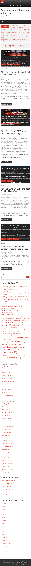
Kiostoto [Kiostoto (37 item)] (16, 327)
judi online (3, 64)
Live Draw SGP (26, 83)
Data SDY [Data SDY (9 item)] (10, 320)
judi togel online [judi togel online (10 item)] (5, 328)
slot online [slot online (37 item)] (19, 342)
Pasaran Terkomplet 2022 (7, 389)
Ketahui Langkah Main (6, 463)
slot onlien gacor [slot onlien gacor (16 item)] (7, 342)
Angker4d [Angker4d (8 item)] (12, 308)
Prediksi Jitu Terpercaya (7, 489)
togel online (24, 92)
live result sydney (4, 85)
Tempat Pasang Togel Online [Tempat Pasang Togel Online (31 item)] (13, 347)
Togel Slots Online (5, 384)
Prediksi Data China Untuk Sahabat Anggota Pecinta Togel (15, 247)
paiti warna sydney (21, 200)
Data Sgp (23, 80)
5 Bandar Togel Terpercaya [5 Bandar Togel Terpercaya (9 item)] (7, 306)
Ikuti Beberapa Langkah (7, 426)
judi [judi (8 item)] (21, 322)
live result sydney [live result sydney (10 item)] (15, 331)
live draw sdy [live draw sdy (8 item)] (13, 330)
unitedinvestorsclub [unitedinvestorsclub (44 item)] (11, 357)
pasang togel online (6, 543)
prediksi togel (12, 92)
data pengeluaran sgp (11, 80)
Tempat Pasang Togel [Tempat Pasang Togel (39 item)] (11, 344)
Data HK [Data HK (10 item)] (4, 320)
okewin (3, 551)
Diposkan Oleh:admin (6, 77)
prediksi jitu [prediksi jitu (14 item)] (24, 337)
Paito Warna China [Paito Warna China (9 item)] (17, 333)
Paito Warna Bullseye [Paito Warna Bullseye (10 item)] (6, 333)
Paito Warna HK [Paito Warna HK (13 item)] (6, 335)
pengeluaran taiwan (8, 90)
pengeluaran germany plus (14, 89)
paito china (10, 85)
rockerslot (4, 546)
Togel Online (9, 64)
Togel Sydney (17, 64)
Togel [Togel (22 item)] (4, 349)
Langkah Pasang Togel (7, 469)
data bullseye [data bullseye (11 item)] (5, 318)
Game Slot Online (5, 415)
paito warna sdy (8, 87)
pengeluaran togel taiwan (17, 90)
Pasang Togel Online (6, 423)
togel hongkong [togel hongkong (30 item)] (15, 349)
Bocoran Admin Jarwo (7, 395)
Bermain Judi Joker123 (7, 446)
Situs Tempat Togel (6, 404)
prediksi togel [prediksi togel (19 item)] (6, 340)
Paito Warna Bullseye (5, 86)
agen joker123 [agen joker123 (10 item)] (18, 306)
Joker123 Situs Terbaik (7, 441)
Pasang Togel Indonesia (7, 455)
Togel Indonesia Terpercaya (8, 458)
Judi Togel (18, 82)
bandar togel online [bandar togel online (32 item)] (10, 314)
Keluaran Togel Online (6, 486)
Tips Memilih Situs (5, 435)
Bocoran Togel (5, 495)
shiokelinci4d (4, 540)
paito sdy (22, 85)
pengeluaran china (4, 89)
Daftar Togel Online (6, 429)
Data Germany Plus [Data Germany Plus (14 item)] (22, 318)
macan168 (4, 537)
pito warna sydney (7, 149)
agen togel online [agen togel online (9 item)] (5, 308)
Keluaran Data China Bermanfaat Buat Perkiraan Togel (15, 190)
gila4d (2, 523)
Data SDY (18, 80)
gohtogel (3, 534)
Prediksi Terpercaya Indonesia (8, 480)
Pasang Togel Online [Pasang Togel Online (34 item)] (10, 337)
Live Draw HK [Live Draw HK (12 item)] (5, 330)
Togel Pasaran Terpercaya (7, 381)
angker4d (3, 506)
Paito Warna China (13, 86)
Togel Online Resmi (6, 386)
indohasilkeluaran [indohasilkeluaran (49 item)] (10, 322)
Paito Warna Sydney (23, 87)
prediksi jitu (6, 92)
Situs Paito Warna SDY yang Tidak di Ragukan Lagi (13, 132)
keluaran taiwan (20, 83)
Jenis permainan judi (6, 418)
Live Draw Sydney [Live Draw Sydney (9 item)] (5, 331)
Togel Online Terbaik (6, 452)
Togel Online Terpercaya (7, 375)
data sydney (7, 82)
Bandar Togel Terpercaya (7, 369)
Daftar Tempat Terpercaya (7, 412)
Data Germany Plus (22, 79)
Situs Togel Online (5, 372)
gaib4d (3, 517)
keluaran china (4, 83)
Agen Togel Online (5, 367)
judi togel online (24, 82)
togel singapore (9, 151)
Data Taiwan (12, 82)
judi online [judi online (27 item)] (6, 325)
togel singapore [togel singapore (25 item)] (8, 355)
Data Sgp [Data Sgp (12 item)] (17, 320)
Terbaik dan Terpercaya (7, 438)
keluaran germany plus (11, 83)
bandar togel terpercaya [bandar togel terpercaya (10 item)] (7, 317)
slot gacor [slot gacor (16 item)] (16, 340)
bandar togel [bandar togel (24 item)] (7, 312)
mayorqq (3, 520)
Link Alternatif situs (6, 432)
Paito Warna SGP (15, 87)
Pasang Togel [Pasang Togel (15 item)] (17, 335)
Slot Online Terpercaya (6, 378)
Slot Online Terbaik (5, 392)
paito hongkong (16, 85)
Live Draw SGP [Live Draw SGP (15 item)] (22, 330)
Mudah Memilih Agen (6, 460)
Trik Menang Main (5, 472)
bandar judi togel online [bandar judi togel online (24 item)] (10, 310)
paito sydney (26, 85)
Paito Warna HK (21, 86)
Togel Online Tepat (5, 466)
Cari (2, 275)
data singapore (21, 139)
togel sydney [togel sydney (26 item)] (20, 355)
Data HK (22, 253)
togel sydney (7, 93)
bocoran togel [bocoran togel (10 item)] (18, 317)
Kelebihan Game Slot (6, 421)
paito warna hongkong (12, 203)
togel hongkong (18, 92)
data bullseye (10, 79)
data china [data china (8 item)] (13, 318)
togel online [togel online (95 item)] (9, 352)
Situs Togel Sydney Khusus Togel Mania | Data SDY (15, 73)
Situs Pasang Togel (6, 409)
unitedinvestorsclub (15, 93)
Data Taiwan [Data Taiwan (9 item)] (24, 320)
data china (16, 79)
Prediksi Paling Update (6, 483)
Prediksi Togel (4, 492)
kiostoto (3, 503)
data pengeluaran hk (25, 138)
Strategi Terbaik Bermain (7, 443)
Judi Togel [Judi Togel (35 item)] (17, 325)
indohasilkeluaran (5, 549)
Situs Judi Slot (4, 406)
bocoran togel (4, 79)
